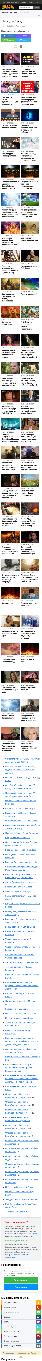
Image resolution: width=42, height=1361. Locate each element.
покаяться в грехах (31, 1233)
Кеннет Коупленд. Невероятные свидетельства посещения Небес (28, 157)
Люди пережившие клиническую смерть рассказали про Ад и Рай (29, 213)
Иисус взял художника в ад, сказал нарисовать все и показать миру (10, 551)
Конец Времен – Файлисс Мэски (20, 927)
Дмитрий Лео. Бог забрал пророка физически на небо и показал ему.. (29, 100)
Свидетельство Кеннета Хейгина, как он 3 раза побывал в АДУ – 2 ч (29, 382)
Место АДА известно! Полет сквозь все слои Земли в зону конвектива (28, 523)
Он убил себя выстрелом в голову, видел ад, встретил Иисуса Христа (28, 551)
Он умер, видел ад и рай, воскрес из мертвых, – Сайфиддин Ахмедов (10, 579)
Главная (4, 12)
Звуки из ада (7, 603)
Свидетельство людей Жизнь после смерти (27, 493)
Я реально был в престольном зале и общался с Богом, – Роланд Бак (29, 578)
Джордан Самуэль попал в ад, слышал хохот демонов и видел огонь (10, 494)
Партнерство (21, 1287)
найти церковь (16, 1236)
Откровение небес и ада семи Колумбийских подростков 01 (29, 185)
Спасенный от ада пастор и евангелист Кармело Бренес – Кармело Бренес (19, 1067)
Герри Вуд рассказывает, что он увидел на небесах (29, 128)
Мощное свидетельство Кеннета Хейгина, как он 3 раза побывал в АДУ (28, 411)
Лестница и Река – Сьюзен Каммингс (22, 962)
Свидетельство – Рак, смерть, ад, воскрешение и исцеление (9, 747)
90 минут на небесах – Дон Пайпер (21, 821)
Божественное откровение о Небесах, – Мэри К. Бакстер (29, 747)
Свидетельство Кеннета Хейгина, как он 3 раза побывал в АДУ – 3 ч (29, 354)
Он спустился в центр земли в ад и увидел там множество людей (29, 466)
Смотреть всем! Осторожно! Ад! (8, 660)
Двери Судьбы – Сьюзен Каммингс (21, 882)
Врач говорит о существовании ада (29, 239)
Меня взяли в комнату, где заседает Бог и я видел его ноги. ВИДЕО (9, 382)
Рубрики (13, 12)
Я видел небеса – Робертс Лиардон (22, 1199)
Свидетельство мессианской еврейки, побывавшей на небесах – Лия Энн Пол (22, 985)
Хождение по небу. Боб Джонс (29, 267)
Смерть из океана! (29, 294)
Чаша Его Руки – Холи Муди (18, 891)
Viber (24, 36)
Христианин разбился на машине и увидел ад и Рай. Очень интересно (9, 467)
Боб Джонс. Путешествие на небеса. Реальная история (28, 72)
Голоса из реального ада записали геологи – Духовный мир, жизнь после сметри (10, 271)
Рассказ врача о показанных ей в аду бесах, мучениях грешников (28, 635)
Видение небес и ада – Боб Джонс (21, 850)
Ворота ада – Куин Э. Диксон (18, 887)
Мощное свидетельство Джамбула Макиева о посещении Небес (10, 438)
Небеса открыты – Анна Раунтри (20, 1013)
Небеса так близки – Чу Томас (19, 1187)
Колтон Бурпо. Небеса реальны (9, 155)
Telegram (23, 40)
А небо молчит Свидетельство (8, 717)
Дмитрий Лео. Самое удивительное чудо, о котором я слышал (10, 101)
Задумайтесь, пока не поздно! (29, 604)
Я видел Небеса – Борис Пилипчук (21, 833)
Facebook (8, 36)
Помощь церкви (9, 1353)
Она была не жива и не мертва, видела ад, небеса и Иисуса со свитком (20, 769)
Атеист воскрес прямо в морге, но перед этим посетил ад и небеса (29, 438)
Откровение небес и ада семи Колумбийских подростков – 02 (10, 185)
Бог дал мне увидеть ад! (7, 323)
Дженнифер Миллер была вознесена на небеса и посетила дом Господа (9, 242)
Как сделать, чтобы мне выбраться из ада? (10, 633)
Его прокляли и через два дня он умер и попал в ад (28, 718)
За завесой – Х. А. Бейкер (17, 1009)
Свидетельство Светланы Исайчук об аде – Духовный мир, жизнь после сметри (10, 73)
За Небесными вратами (16, 1212)
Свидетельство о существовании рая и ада (10, 689)
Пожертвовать (21, 1280)
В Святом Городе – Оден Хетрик (20, 808)
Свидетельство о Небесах (17, 838)
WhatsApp (8, 40)
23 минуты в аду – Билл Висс (19, 1018)
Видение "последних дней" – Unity (21, 862)
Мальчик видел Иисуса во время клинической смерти (9, 353)
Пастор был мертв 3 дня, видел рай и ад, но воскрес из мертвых (9, 522)
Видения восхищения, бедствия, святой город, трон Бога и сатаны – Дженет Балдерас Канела (21, 1041)
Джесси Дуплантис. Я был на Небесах (10, 126)
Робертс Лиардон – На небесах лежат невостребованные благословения (10, 213)
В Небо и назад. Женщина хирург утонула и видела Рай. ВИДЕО (9, 409)
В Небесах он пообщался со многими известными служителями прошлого (27, 327)
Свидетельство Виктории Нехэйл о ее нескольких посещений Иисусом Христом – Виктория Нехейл (21, 1078)
